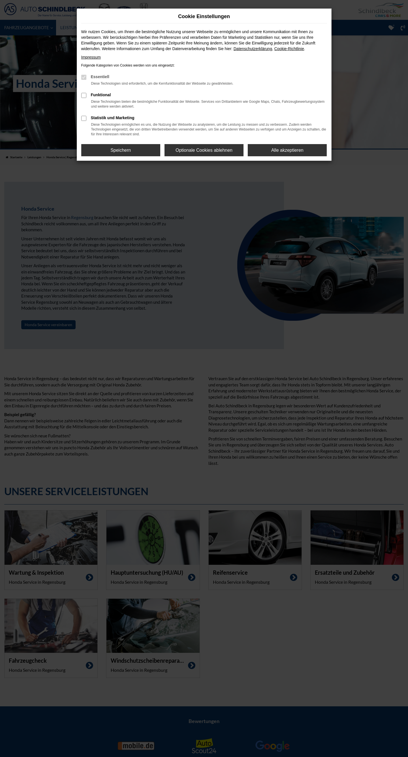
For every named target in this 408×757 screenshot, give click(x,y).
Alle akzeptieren (287, 150)
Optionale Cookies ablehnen (204, 150)
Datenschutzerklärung (253, 48)
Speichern (120, 150)
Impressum (91, 57)
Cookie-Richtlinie (289, 48)
